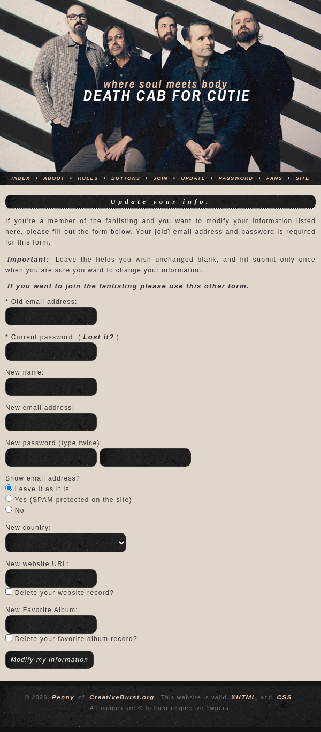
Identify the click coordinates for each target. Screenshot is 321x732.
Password (236, 178)
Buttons (125, 178)
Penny (63, 696)
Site (303, 178)
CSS (284, 696)
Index (20, 178)
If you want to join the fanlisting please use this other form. (128, 286)
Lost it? (98, 337)
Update (193, 178)
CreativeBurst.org (122, 696)
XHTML (243, 696)
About (54, 178)
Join (161, 178)
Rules (88, 178)
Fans (274, 178)
